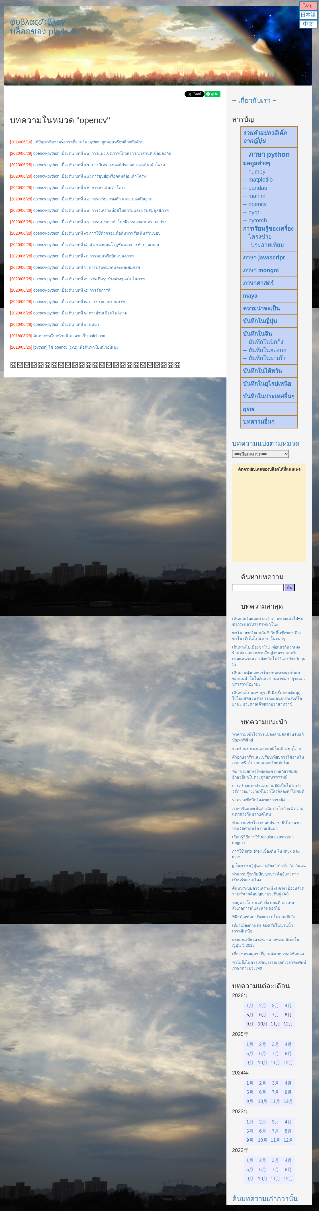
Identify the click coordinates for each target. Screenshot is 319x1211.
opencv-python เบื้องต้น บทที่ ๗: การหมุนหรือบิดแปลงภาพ (83, 256)
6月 (262, 1053)
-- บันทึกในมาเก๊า (264, 358)
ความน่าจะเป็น (261, 308)
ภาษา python (269, 154)
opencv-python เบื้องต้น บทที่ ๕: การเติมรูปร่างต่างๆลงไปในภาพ (89, 279)
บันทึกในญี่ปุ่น (260, 321)
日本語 (308, 15)
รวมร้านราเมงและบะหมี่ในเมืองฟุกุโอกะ (267, 748)
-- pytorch (255, 220)
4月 (288, 1005)
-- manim (254, 196)
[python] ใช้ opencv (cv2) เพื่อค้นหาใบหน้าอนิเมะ (76, 347)
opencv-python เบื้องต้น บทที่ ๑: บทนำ (66, 324)
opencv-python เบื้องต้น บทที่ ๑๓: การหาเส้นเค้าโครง (79, 187)
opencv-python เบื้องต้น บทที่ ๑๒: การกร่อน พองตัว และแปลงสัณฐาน (93, 199)
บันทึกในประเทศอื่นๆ (269, 396)
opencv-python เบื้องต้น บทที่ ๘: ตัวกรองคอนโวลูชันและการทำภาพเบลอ (96, 244)
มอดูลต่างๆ (256, 163)
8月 (288, 1053)
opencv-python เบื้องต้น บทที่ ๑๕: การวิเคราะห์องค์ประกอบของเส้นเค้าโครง (99, 164)
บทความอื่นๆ (259, 421)
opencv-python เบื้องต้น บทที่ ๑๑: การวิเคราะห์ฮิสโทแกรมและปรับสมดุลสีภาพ (101, 210)
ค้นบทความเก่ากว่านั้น (265, 1198)
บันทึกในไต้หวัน (262, 371)
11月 (276, 1062)
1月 (249, 1005)
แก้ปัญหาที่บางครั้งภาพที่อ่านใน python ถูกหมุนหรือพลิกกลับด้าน (88, 142)
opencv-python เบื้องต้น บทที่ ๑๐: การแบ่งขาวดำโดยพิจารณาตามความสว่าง (99, 222)
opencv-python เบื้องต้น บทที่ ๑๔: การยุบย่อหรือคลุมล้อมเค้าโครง (89, 176)
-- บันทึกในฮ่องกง (264, 350)
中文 (308, 24)
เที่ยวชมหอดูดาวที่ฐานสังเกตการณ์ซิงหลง (268, 954)
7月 (275, 1053)
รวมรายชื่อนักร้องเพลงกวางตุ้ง (258, 800)
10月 (263, 1062)
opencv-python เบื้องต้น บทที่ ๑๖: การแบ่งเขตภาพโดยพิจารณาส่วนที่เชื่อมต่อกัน (102, 153)
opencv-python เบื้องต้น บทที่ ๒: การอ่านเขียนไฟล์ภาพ (80, 313)
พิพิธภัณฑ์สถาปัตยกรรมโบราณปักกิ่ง (264, 917)
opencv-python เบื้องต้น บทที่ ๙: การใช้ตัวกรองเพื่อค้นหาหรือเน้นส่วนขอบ (97, 233)
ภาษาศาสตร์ (258, 283)
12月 (288, 1062)
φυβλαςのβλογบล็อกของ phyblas (44, 26)
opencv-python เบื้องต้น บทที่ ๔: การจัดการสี (72, 290)
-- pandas (255, 188)
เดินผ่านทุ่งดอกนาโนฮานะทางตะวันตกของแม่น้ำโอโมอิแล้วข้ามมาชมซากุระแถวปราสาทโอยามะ (269, 678)
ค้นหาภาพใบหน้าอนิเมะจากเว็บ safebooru (70, 336)
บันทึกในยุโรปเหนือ (267, 384)
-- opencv (255, 204)
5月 (249, 1053)
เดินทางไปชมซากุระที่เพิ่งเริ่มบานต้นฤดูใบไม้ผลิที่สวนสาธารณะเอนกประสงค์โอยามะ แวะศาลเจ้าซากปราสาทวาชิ (267, 698)
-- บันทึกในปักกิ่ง (263, 342)
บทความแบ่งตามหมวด (266, 443)
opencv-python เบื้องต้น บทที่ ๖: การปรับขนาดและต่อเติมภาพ (86, 267)
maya (250, 295)
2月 (262, 1005)
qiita (249, 409)
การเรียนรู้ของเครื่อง (268, 228)
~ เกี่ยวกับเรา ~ (254, 100)
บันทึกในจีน (257, 334)
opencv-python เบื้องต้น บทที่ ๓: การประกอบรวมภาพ (79, 301)
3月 (275, 1005)
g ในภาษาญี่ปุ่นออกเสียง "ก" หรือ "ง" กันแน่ (269, 865)
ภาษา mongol (261, 270)
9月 (249, 1062)
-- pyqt (251, 212)
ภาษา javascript (264, 257)
